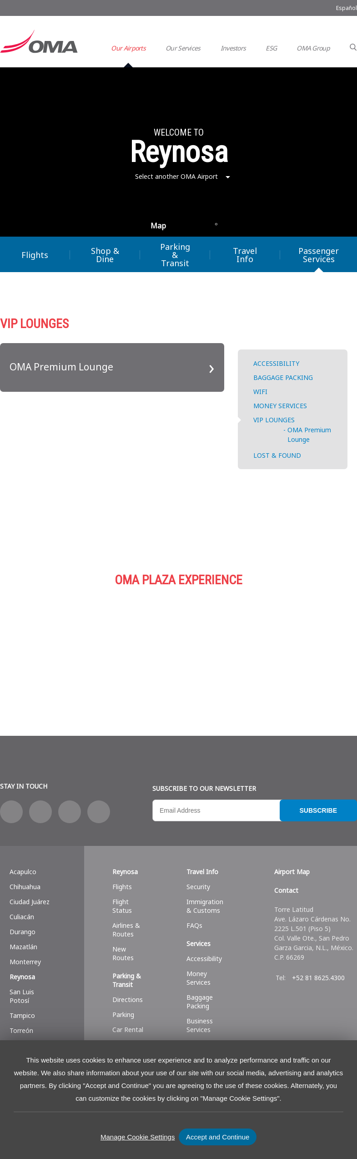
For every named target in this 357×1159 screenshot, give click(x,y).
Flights (34, 254)
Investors (233, 48)
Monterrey (25, 961)
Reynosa (22, 976)
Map (158, 226)
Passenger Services (318, 254)
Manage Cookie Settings (138, 1137)
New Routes (123, 953)
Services (198, 943)
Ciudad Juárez (30, 901)
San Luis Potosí (22, 996)
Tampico (22, 1015)
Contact (286, 890)
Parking (218, 644)
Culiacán (22, 916)
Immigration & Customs (204, 906)
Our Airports (128, 48)
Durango (22, 931)
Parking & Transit (175, 254)
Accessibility (204, 958)
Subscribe (318, 810)
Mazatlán (23, 946)
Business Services (199, 1025)
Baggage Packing (199, 1001)
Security (198, 886)
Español (346, 8)
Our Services (183, 48)
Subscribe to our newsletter (204, 788)
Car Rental (127, 1029)
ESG (271, 48)
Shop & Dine (105, 254)
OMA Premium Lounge (61, 366)
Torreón (21, 1030)
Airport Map (292, 871)
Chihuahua (25, 886)
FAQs (194, 925)
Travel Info (245, 254)
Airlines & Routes (126, 929)
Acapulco (23, 871)
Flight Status (122, 906)
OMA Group (313, 48)
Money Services (198, 978)
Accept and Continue (217, 1137)
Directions (127, 999)
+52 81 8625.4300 (318, 977)
